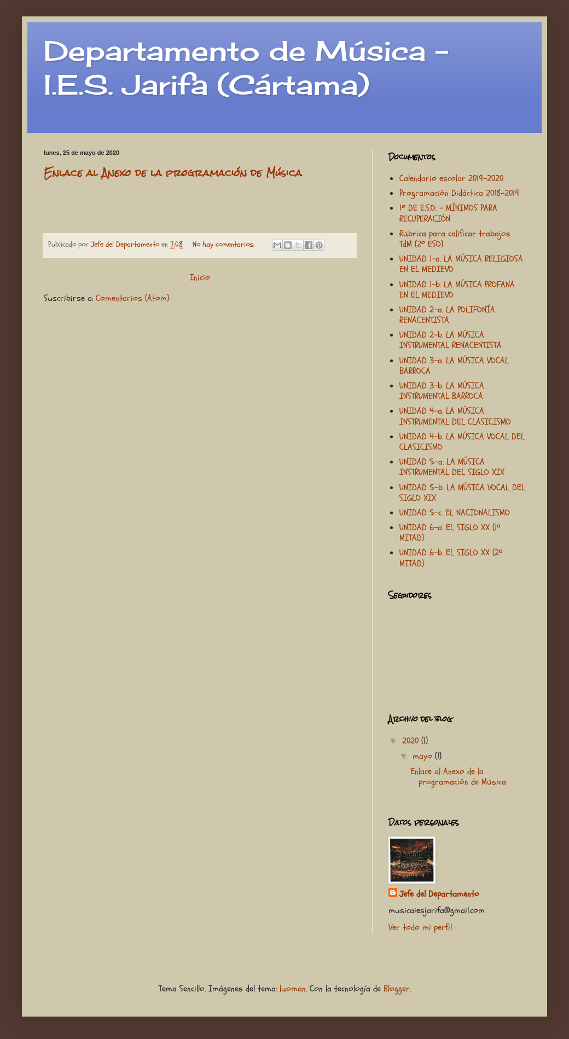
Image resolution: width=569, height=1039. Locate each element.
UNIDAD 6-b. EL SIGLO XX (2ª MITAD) (450, 558)
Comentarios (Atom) (132, 298)
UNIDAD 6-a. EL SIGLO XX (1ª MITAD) (449, 532)
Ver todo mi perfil (420, 927)
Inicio (200, 277)
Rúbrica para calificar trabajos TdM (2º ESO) (454, 239)
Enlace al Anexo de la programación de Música (173, 172)
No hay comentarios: (225, 244)
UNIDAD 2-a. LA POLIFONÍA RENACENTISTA (447, 315)
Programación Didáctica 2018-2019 (459, 193)
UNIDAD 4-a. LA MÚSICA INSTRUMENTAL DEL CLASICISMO (455, 416)
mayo (424, 756)
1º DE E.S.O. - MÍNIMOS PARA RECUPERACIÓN (448, 213)
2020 (411, 741)
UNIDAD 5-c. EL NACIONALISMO (454, 513)
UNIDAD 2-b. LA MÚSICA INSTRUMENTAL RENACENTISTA (450, 340)
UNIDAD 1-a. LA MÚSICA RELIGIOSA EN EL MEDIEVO (461, 264)
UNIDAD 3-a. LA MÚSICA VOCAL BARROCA (454, 366)
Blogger (397, 989)
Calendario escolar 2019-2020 (451, 178)
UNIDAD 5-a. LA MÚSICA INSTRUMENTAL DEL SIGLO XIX (451, 467)
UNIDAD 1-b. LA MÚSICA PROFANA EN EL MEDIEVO (457, 289)
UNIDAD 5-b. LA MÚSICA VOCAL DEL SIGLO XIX (462, 492)
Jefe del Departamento (439, 894)
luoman (293, 989)
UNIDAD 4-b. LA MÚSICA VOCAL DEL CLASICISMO (462, 442)
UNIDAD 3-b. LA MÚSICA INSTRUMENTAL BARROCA (441, 391)
